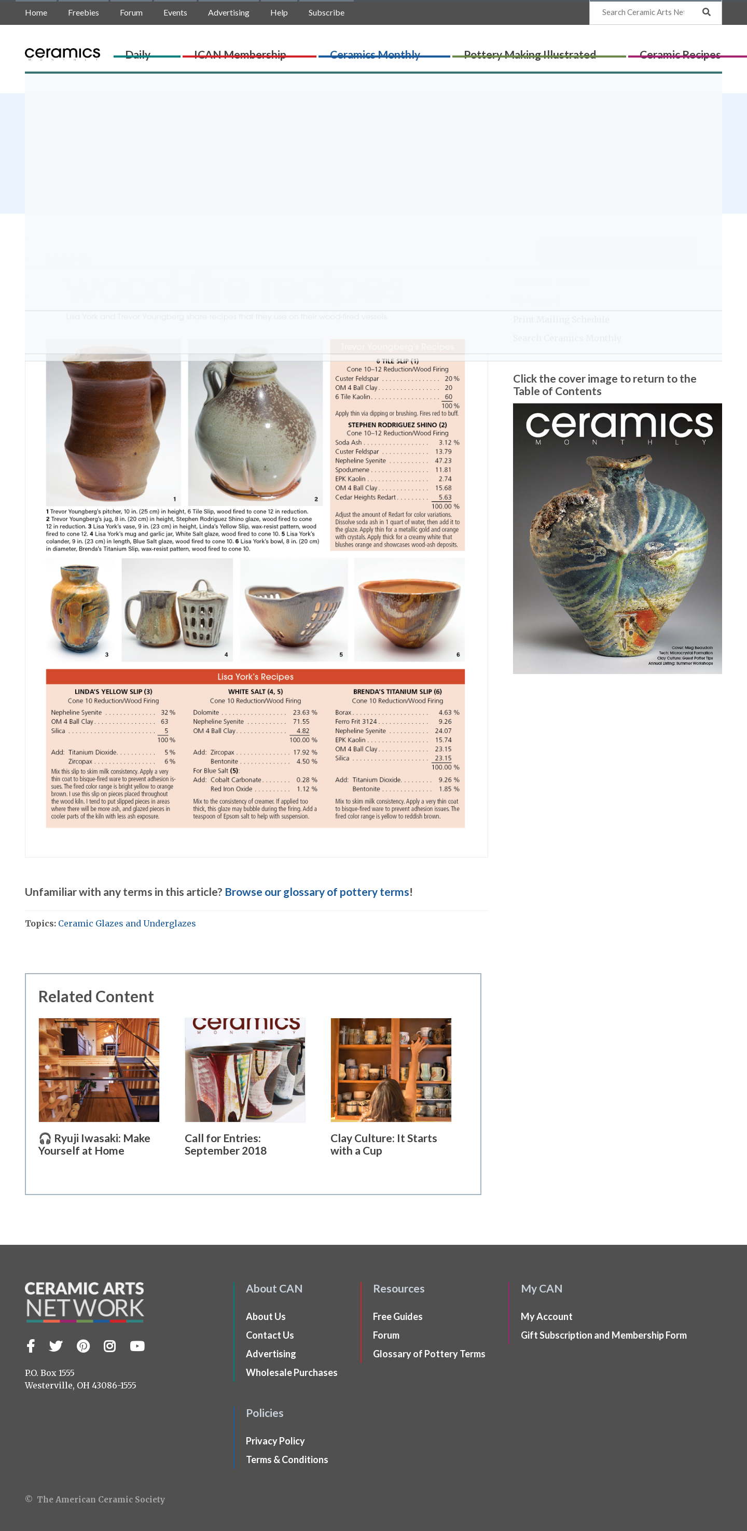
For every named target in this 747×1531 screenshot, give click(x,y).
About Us (266, 1316)
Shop (709, 50)
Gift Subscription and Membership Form (604, 1335)
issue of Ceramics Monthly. (134, 170)
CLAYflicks (668, 50)
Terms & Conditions (287, 1459)
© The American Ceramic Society (95, 1500)
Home (36, 12)
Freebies (83, 12)
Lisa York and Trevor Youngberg (136, 144)
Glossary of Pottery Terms (429, 1353)
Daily (225, 50)
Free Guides (398, 1316)
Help (279, 12)
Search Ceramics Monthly (567, 338)
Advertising (229, 12)
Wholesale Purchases (292, 1372)
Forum (131, 12)
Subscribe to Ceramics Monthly (617, 251)
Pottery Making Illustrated (491, 50)
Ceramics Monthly (379, 50)
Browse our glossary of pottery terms (317, 891)
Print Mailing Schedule (561, 319)
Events (175, 12)
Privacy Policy (275, 1440)
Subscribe (326, 12)
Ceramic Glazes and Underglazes (127, 923)
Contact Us (270, 1335)
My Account (537, 301)
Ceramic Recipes (600, 50)
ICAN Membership (286, 50)
